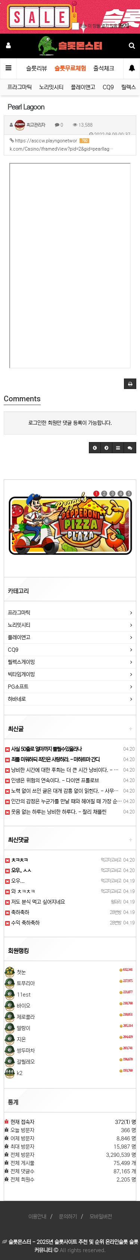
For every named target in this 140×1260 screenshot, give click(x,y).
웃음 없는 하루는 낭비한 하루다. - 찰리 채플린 (55, 812)
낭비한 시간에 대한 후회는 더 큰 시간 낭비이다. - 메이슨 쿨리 (71, 770)
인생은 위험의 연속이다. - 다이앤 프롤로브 (52, 781)
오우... (15, 881)
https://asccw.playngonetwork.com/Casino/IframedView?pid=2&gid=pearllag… (61, 144)
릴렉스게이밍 (21, 662)
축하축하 (17, 912)
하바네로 (17, 699)
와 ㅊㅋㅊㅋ (20, 892)
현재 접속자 (22, 1122)
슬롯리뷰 (36, 68)
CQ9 (108, 87)
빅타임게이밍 (21, 674)
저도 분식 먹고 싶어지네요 (35, 902)
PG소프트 (18, 687)
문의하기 (68, 1217)
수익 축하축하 (22, 923)
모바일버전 (101, 1217)
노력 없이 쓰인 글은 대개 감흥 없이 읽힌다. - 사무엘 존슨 (67, 791)
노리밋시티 (51, 87)
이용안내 (37, 1217)
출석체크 (103, 68)
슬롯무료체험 (70, 68)
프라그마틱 (19, 87)
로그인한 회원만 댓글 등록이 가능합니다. (70, 423)
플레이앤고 (83, 87)
